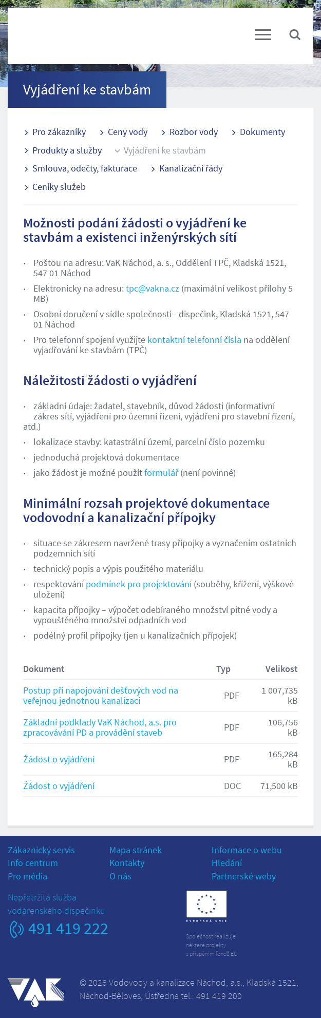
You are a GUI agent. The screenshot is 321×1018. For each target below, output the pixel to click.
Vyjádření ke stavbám (165, 150)
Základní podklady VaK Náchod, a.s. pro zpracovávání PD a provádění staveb (100, 727)
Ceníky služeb (59, 187)
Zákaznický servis (41, 850)
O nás (120, 876)
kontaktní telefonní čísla (194, 339)
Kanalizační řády (190, 168)
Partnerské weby (244, 876)
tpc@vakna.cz (152, 288)
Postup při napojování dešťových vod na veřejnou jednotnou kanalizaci (100, 695)
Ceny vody (127, 132)
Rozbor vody (193, 132)
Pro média (27, 876)
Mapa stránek (135, 850)
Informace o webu (247, 850)
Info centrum (33, 863)
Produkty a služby (67, 150)
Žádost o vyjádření (59, 759)
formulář (161, 472)
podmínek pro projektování (139, 584)
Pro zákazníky (59, 132)
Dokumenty (262, 132)
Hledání (227, 863)
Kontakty (126, 863)
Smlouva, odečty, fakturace (84, 168)
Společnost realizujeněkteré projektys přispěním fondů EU (212, 944)
